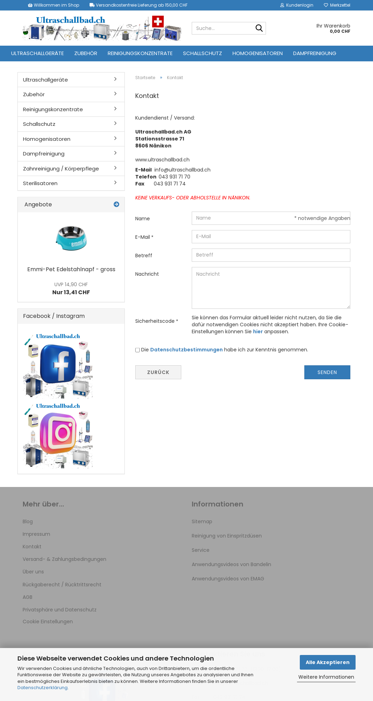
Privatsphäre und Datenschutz (60, 615)
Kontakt (32, 552)
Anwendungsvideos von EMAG (228, 584)
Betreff (143, 261)
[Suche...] (259, 28)
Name (142, 224)
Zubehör (85, 53)
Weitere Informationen (326, 676)
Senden (327, 378)
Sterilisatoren (40, 189)
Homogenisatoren (258, 53)
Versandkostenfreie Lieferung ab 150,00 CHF (139, 5)
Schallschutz (202, 53)
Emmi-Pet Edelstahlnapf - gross (71, 276)
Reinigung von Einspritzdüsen (227, 542)
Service (201, 556)
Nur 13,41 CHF (71, 295)
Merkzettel (337, 5)
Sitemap (202, 527)
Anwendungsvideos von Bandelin (231, 570)
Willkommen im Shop (53, 5)
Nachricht (147, 280)
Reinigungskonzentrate (140, 53)
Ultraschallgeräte (37, 53)
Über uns (33, 577)
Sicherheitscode (155, 327)
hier (258, 337)
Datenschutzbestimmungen (186, 355)
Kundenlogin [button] (296, 5)
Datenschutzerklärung (42, 687)
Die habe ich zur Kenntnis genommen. (224, 355)
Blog (28, 527)
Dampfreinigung (314, 53)
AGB (27, 603)
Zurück (158, 378)
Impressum (36, 540)
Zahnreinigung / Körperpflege (61, 174)
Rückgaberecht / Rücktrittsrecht (62, 590)
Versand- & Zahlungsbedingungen (64, 565)
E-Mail (143, 243)
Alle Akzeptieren (328, 662)
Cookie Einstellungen (48, 627)
